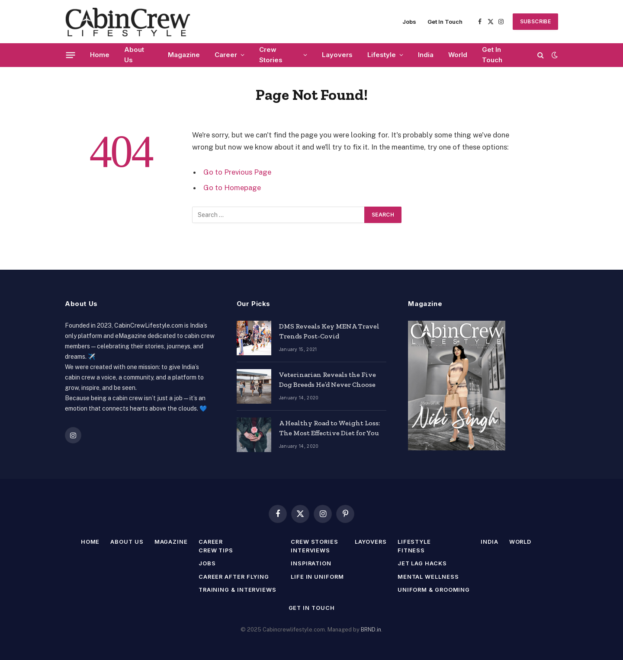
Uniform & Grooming (435, 589)
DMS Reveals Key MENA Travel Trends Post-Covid (329, 331)
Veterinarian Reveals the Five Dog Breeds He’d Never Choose (327, 379)
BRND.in (371, 629)
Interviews (311, 550)
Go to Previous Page (237, 172)
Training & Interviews (236, 589)
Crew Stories (271, 54)
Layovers (337, 55)
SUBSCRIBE (535, 21)
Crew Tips (215, 550)
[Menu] (70, 55)
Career (226, 55)
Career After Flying (233, 576)
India (426, 55)
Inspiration (312, 563)
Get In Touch (444, 21)
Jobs (409, 21)
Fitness (412, 550)
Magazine (184, 55)
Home (99, 55)
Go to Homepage (232, 187)
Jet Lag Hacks (423, 563)
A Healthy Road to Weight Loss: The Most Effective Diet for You (329, 428)
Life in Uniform (317, 576)
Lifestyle (381, 55)
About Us (134, 54)
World (457, 55)
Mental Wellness (429, 576)
